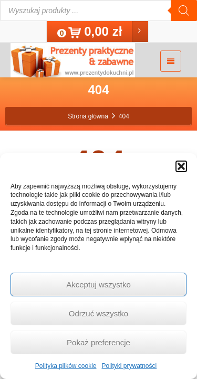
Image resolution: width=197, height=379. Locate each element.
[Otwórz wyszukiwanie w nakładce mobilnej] (98, 10)
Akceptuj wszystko (98, 284)
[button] (181, 166)
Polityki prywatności (129, 366)
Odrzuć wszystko (98, 313)
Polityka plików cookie (66, 366)
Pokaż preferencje (98, 342)
